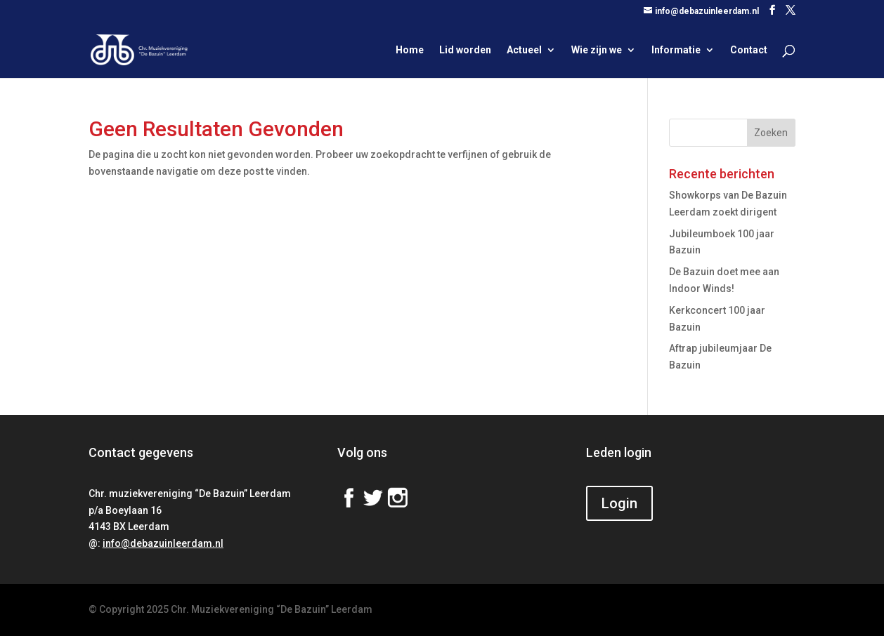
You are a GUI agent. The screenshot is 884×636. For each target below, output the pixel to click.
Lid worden (465, 50)
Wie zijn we (596, 50)
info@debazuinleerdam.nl (163, 543)
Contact (748, 50)
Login (619, 503)
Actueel (524, 50)
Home (410, 50)
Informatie (676, 50)
